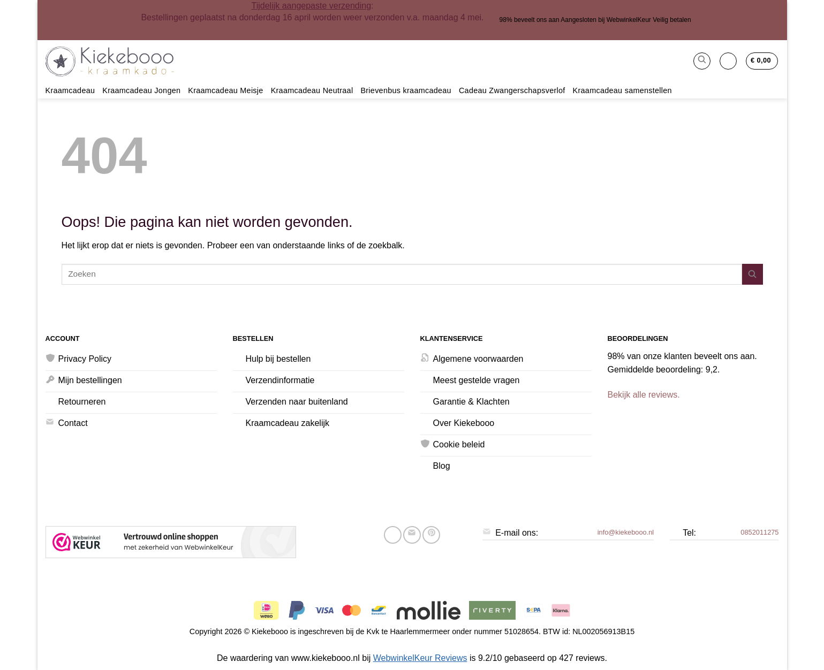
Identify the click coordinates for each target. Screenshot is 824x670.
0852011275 (759, 532)
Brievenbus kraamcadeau (405, 90)
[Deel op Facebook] (393, 535)
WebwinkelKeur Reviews (420, 658)
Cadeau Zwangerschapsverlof (512, 90)
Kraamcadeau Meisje (225, 90)
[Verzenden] (752, 274)
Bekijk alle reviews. (644, 394)
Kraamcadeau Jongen (141, 90)
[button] (701, 61)
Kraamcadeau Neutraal (312, 90)
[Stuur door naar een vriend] (412, 535)
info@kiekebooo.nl (626, 532)
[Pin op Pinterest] (431, 535)
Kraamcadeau (70, 90)
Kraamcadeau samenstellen (622, 90)
